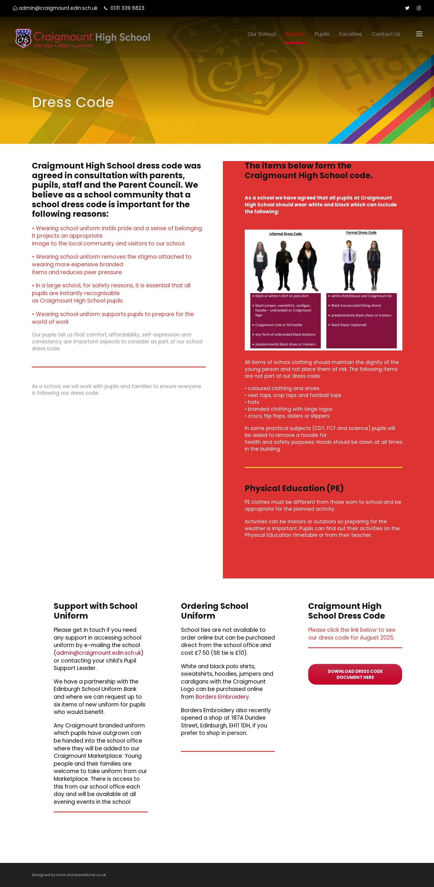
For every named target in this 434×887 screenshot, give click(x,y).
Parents (295, 34)
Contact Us (386, 34)
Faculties (350, 34)
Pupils (322, 34)
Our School (262, 34)
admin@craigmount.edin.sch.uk (98, 653)
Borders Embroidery (222, 697)
